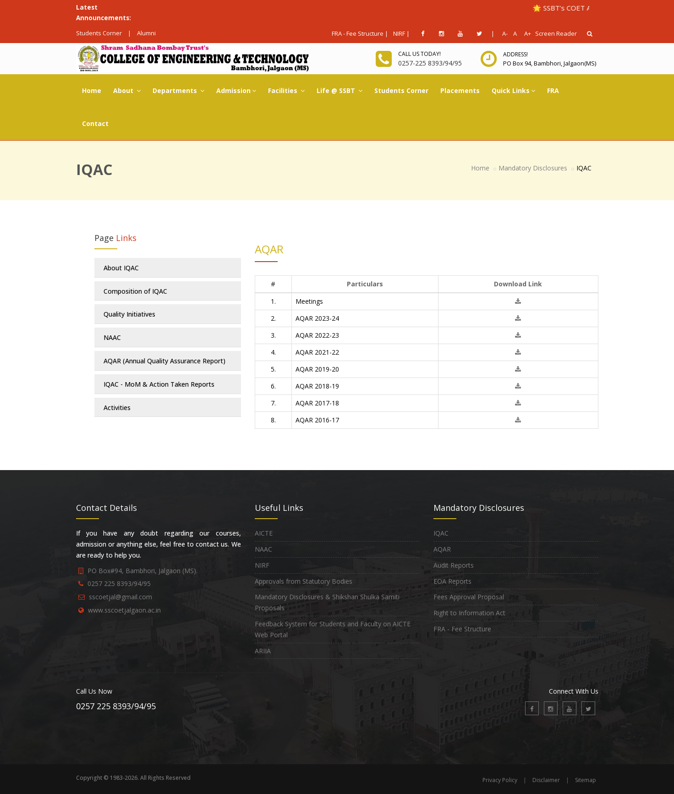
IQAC (441, 533)
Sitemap (585, 780)
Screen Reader (556, 33)
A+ (525, 33)
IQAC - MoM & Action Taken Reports (159, 384)
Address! (515, 54)
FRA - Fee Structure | (360, 33)
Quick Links (513, 90)
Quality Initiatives (129, 314)
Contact (95, 123)
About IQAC (121, 267)
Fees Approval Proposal (468, 596)
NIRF (262, 565)
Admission (236, 90)
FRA (553, 90)
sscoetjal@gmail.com (120, 596)
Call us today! (419, 54)
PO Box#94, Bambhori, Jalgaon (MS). (142, 570)
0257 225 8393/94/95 (119, 583)
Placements (460, 90)
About (127, 90)
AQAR (442, 549)
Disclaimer (546, 780)
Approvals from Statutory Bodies (303, 581)
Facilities (286, 90)
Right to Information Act (469, 612)
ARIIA (263, 650)
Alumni (146, 33)
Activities (117, 407)
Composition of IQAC (135, 291)
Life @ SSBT (339, 90)
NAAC (112, 337)
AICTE (264, 533)
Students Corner (99, 33)
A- (503, 33)
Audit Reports (453, 565)
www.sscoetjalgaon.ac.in (124, 610)
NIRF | (401, 33)
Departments (178, 90)
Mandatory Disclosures (533, 168)
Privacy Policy (499, 780)
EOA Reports (452, 581)
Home (91, 90)
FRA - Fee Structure (462, 628)
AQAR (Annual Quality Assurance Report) (164, 360)
